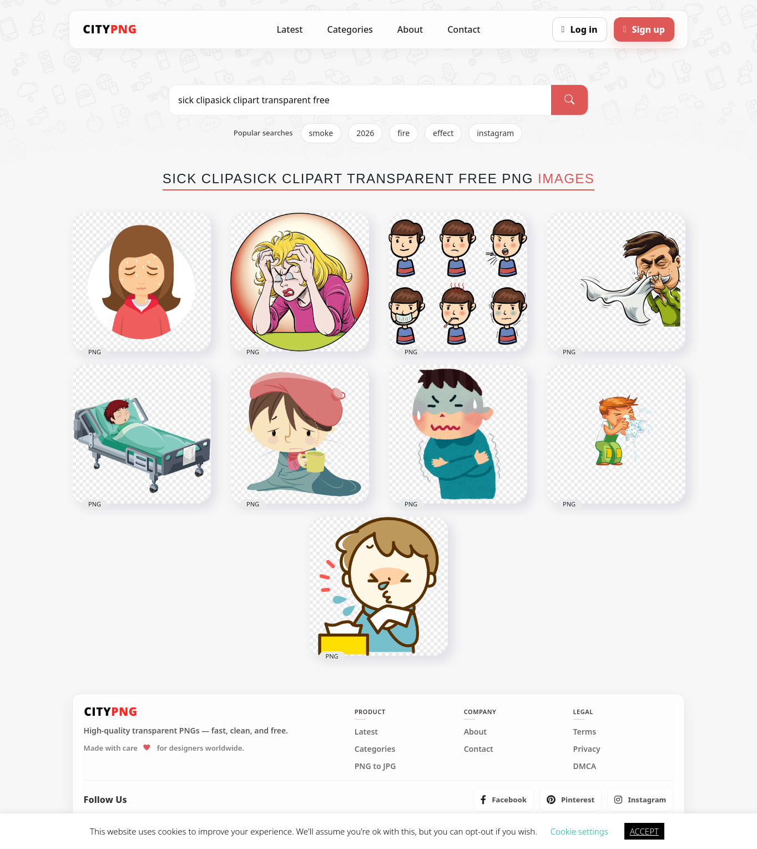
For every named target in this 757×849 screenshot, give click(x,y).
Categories (349, 29)
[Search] (569, 100)
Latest (290, 29)
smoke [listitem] (321, 133)
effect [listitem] (443, 133)
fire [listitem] (403, 133)
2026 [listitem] (365, 133)
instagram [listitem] (495, 133)
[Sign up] (644, 29)
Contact (463, 29)
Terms (585, 732)
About (410, 29)
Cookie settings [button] (579, 831)
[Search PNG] (360, 100)
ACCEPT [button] (644, 831)
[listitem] (503, 799)
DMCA (585, 766)
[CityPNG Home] (110, 29)
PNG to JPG (375, 766)
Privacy (586, 749)
